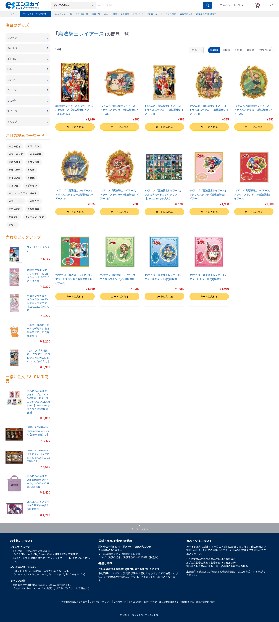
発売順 (250, 50)
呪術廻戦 (34, 209)
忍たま (35, 201)
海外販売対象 (186, 13)
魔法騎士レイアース (81, 33)
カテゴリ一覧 (81, 13)
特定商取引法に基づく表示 (74, 601)
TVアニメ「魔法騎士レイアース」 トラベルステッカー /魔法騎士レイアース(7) (119, 109)
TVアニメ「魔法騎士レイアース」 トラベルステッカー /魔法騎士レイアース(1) (119, 194)
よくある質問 (169, 13)
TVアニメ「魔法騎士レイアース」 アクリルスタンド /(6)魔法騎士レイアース (208, 194)
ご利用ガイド (153, 13)
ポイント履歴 (110, 13)
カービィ (15, 146)
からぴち (15, 170)
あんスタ (15, 162)
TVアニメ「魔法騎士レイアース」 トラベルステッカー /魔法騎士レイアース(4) (208, 109)
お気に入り (138, 13)
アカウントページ (230, 5)
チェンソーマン (36, 216)
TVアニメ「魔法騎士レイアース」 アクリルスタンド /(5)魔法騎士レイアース (253, 194)
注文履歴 (124, 13)
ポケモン (32, 185)
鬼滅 (32, 177)
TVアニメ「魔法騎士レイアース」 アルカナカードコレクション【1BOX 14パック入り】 (163, 194)
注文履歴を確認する (168, 601)
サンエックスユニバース (23, 193)
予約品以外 (265, 50)
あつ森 (14, 185)
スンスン (34, 146)
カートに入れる (75, 127)
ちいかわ (15, 209)
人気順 (238, 50)
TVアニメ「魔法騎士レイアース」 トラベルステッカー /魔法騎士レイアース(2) (74, 194)
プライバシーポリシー (100, 601)
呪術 (32, 170)
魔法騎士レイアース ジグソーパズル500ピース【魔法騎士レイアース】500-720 (74, 109)
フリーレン (17, 201)
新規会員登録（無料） (206, 13)
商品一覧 (96, 13)
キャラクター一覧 (63, 13)
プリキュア (17, 154)
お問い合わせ (150, 601)
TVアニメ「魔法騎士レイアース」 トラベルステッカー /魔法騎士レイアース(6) (164, 109)
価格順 (226, 50)
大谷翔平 (36, 154)
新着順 (214, 50)
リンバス (34, 162)
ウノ (13, 224)
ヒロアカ (15, 177)
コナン (14, 216)
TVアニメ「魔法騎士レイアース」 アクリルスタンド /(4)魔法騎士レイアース (74, 279)
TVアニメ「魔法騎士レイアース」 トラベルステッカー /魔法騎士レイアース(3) (253, 109)
